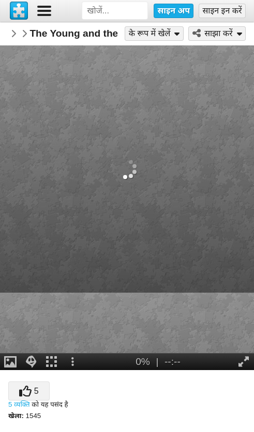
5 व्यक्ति (19, 404)
